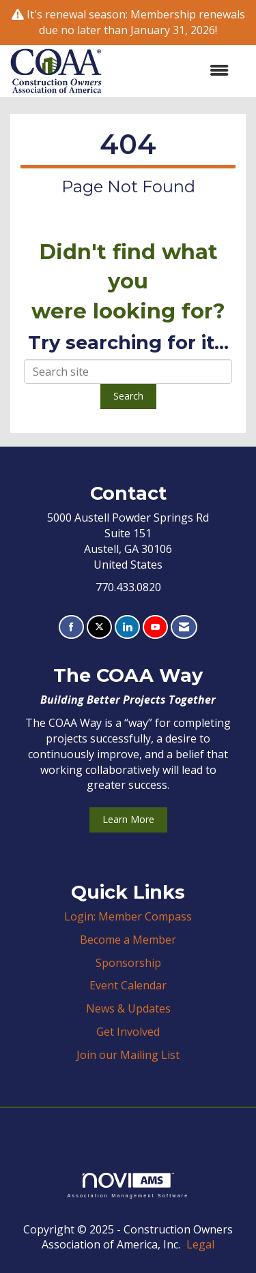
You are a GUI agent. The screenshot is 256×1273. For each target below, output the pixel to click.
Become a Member (128, 939)
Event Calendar (128, 985)
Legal (200, 1244)
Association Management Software (127, 1185)
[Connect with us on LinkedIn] (127, 627)
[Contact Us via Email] (184, 627)
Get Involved (128, 1031)
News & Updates (128, 1008)
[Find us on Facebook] (71, 627)
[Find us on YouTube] (155, 627)
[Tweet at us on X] (99, 627)
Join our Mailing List (128, 1054)
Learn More (128, 819)
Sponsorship (128, 962)
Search (128, 395)
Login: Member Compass (128, 916)
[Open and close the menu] (172, 70)
